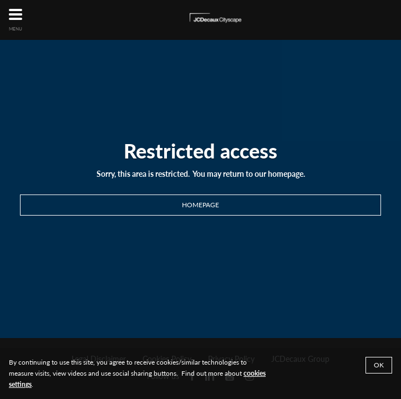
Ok (379, 365)
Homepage (200, 205)
